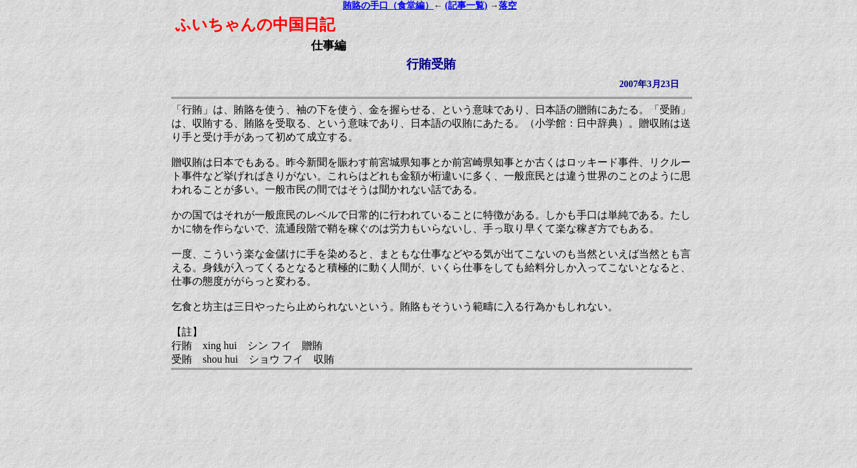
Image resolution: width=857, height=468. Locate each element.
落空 (508, 5)
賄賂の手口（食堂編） (388, 5)
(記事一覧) (466, 5)
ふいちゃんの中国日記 (255, 24)
